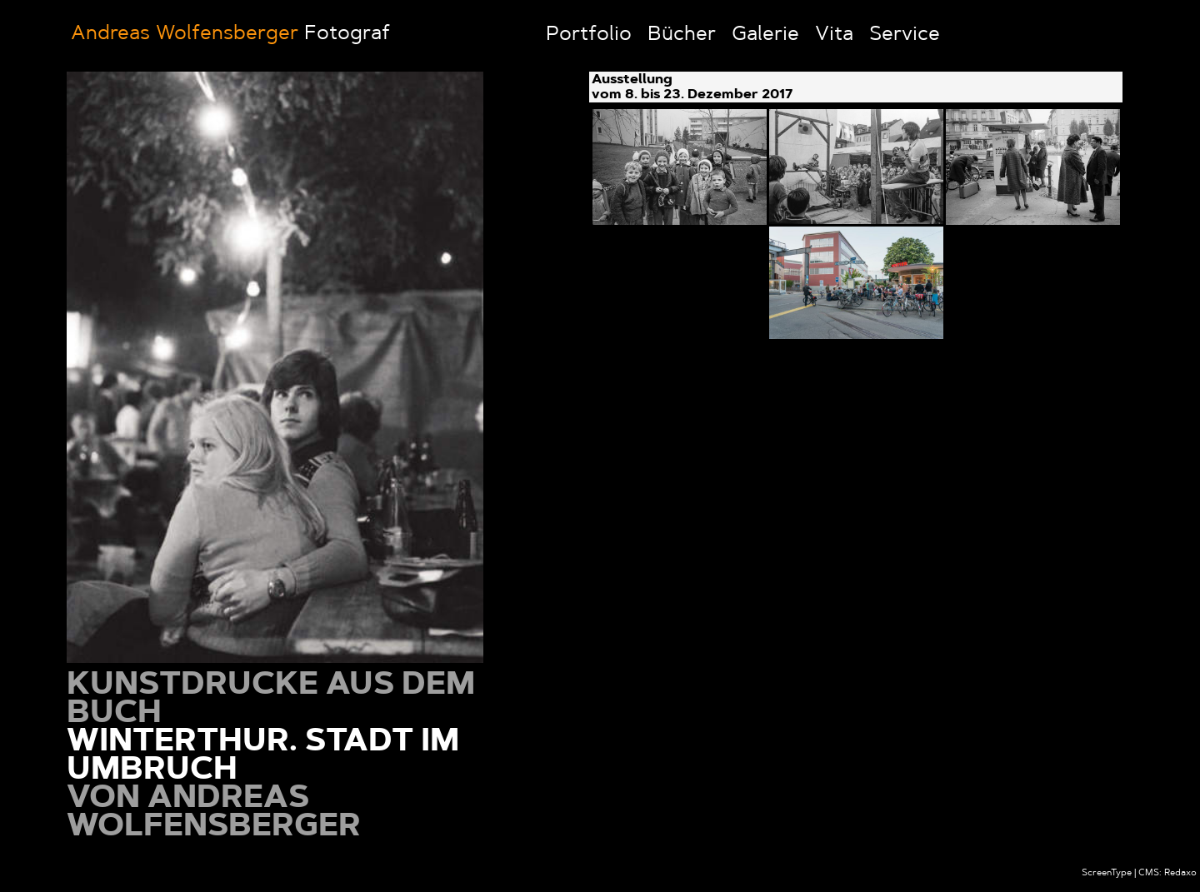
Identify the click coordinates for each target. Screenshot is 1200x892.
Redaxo (1180, 873)
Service (904, 35)
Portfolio (589, 35)
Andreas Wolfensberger (184, 34)
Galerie (765, 35)
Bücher (682, 35)
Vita (834, 35)
